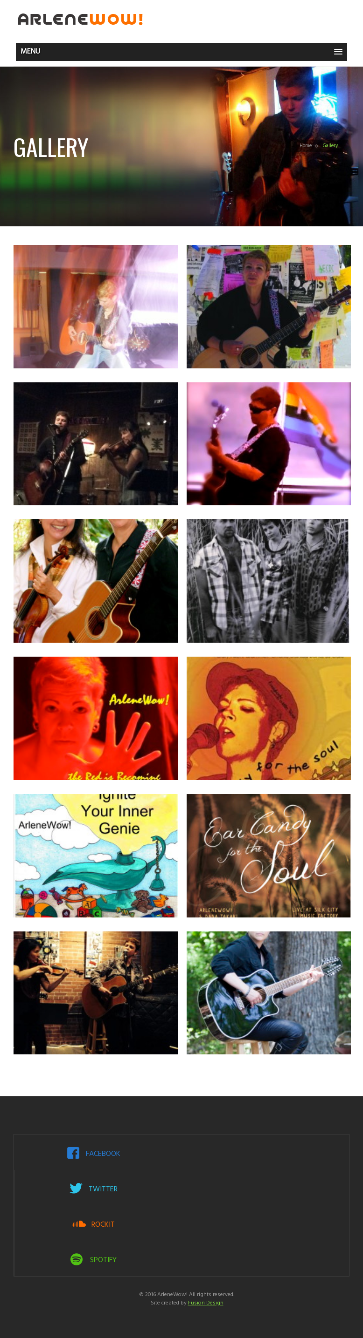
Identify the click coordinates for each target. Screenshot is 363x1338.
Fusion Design (205, 1303)
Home (306, 146)
